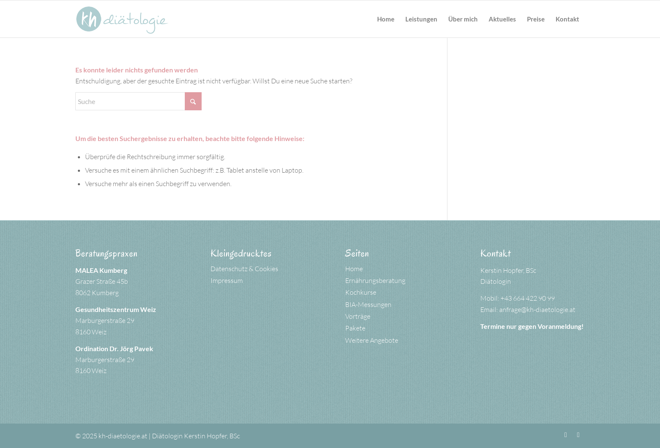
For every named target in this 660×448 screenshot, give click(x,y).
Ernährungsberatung (375, 280)
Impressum (226, 280)
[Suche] (138, 101)
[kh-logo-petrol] (122, 18)
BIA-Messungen (368, 304)
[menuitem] (386, 18)
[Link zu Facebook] (565, 434)
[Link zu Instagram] (578, 434)
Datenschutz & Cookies (244, 268)
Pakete (355, 328)
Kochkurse (360, 292)
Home (354, 268)
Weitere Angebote (371, 340)
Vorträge (357, 316)
